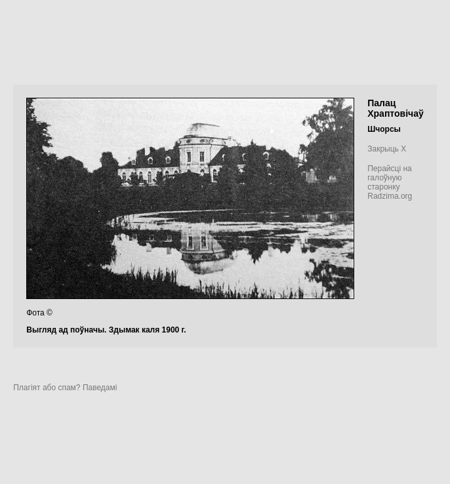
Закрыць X (386, 148)
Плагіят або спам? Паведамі (65, 387)
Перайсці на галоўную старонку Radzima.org (389, 182)
